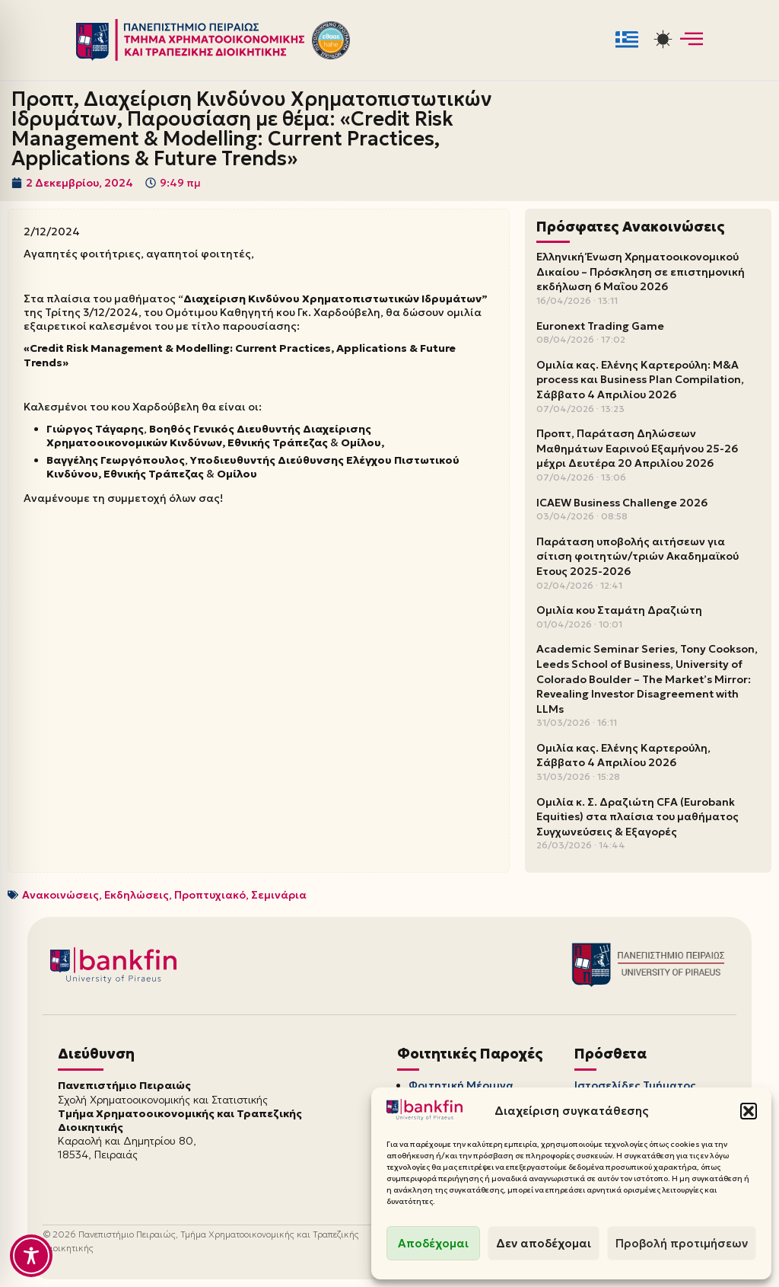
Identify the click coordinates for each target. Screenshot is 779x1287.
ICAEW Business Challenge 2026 (621, 502)
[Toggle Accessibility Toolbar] (31, 1256)
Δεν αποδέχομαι (543, 1243)
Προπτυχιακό (210, 895)
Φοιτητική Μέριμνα (461, 1085)
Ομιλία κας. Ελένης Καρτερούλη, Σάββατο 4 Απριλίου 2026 (623, 755)
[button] (748, 1111)
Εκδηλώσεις (136, 895)
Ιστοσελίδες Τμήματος (635, 1085)
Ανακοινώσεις (60, 895)
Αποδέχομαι (433, 1243)
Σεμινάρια (279, 895)
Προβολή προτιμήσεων (681, 1243)
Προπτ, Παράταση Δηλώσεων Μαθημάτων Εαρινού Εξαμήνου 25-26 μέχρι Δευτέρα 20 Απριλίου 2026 (637, 448)
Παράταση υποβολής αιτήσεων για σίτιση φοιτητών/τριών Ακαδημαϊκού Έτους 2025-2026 (637, 556)
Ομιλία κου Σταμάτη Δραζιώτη (619, 610)
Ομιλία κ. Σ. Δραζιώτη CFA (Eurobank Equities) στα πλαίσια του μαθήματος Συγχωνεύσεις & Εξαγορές (637, 816)
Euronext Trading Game (600, 326)
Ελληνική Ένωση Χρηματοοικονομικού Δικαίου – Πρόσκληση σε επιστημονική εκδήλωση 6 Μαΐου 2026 (640, 271)
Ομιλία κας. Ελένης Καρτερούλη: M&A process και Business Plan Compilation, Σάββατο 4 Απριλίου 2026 (640, 379)
